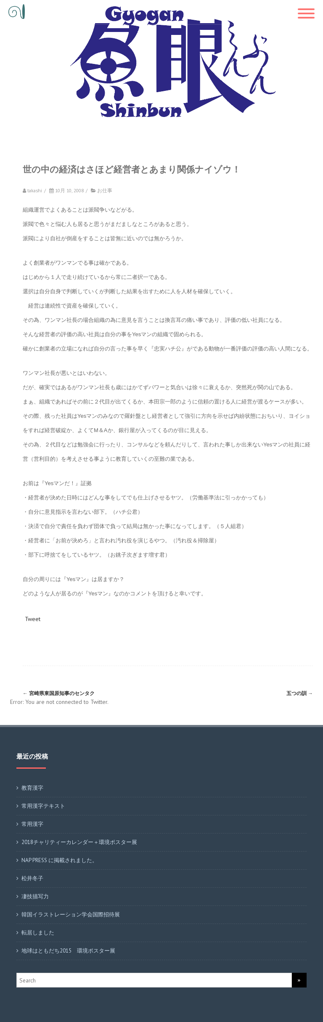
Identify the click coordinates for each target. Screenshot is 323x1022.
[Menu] (306, 8)
